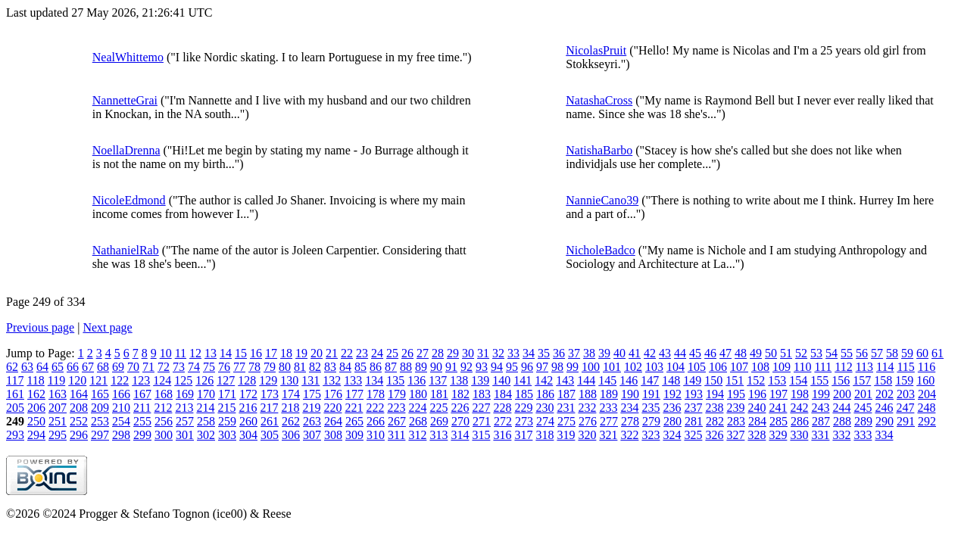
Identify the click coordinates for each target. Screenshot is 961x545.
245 (862, 407)
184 (503, 394)
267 (397, 421)
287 (821, 421)
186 (545, 394)
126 (204, 380)
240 (756, 407)
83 (330, 366)
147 (650, 380)
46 (710, 353)
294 (36, 434)
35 (544, 353)
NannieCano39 (602, 200)
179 (397, 394)
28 (438, 353)
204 (927, 394)
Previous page (40, 327)
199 (821, 394)
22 (347, 353)
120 (77, 380)
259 (227, 421)
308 (333, 434)
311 (396, 434)
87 (391, 366)
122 (120, 380)
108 (760, 366)
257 (185, 421)
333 (862, 434)
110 (802, 366)
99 (572, 366)
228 (502, 407)
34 (529, 353)
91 (451, 366)
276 (588, 421)
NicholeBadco (600, 250)
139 (480, 380)
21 (332, 353)
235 (650, 407)
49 (756, 353)
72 (164, 366)
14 (226, 353)
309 (354, 434)
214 (205, 407)
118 (35, 380)
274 (545, 421)
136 (416, 380)
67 (88, 366)
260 (248, 421)
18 (286, 353)
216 (248, 407)
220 (332, 407)
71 (148, 366)
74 (194, 366)
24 (377, 353)
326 (714, 434)
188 (588, 394)
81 (300, 366)
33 (513, 353)
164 (79, 394)
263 (312, 421)
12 (195, 353)
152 (756, 380)
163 (57, 394)
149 (692, 380)
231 (566, 407)
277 (609, 421)
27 (423, 353)
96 (527, 366)
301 (185, 434)
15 (241, 353)
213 (184, 407)
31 (483, 353)
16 (256, 353)
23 (362, 353)
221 (354, 407)
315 (481, 434)
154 (798, 380)
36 (559, 353)
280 (672, 421)
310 (376, 434)
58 (892, 353)
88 (406, 366)
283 (736, 421)
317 (523, 434)
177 (354, 394)
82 (315, 366)
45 (695, 353)
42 (650, 353)
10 (166, 353)
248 (926, 407)
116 (926, 366)
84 (345, 366)
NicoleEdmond (129, 200)
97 (542, 366)
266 (376, 421)
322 (629, 434)
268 (418, 421)
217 (269, 407)
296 (79, 434)
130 (289, 380)
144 (586, 380)
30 (468, 353)
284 (757, 421)
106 (718, 366)
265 (354, 421)
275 (566, 421)
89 (421, 366)
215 (226, 407)
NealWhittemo (128, 57)
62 (12, 366)
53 (816, 353)
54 (831, 353)
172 (248, 394)
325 (693, 434)
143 (565, 380)
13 (210, 353)
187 (566, 394)
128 (247, 380)
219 (311, 407)
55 (847, 353)
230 (544, 407)
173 (270, 394)
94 (497, 366)
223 (396, 407)
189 (609, 394)
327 (735, 434)
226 (460, 407)
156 (841, 380)
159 (904, 380)
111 (823, 366)
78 (254, 366)
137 (438, 380)
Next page (107, 327)
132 (332, 380)
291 (906, 421)
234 (629, 407)
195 (736, 394)
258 (206, 421)
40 (619, 353)
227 (481, 407)
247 (905, 407)
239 (735, 407)
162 (36, 394)
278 (630, 421)
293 (15, 434)
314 (460, 434)
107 (739, 366)
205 (15, 407)
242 (799, 407)
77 (239, 366)
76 (224, 366)
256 (163, 421)
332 (841, 434)
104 (675, 366)
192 (672, 394)
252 (79, 421)
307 (312, 434)
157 (862, 380)
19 (301, 353)
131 (310, 380)
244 (841, 407)
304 (248, 434)
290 (884, 421)
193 (694, 394)
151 (734, 380)
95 (512, 366)
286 (800, 421)
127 (226, 380)
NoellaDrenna (126, 150)
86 (376, 366)
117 (14, 380)
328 (756, 434)
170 (206, 394)
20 (316, 353)
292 (927, 421)
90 (436, 366)
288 (842, 421)
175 (312, 394)
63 (27, 366)
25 (392, 353)
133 (353, 380)
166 (121, 394)
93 (482, 366)
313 (438, 434)
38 (589, 353)
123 (141, 380)
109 (781, 366)
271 (482, 421)
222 (375, 407)
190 (630, 394)
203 (906, 394)
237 (693, 407)
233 (608, 407)
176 (333, 394)
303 (227, 434)
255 (142, 421)
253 (100, 421)
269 (439, 421)
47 (725, 353)
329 (778, 434)
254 (121, 421)
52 (801, 353)
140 (501, 380)
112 (843, 366)
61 (937, 353)
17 (271, 353)
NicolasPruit (596, 50)
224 (417, 407)
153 (777, 380)
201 (863, 394)
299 (142, 434)
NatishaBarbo (599, 150)
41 (635, 353)
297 (100, 434)
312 (417, 434)
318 (544, 434)
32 (498, 353)
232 (587, 407)
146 (628, 380)
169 (185, 394)
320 (587, 434)
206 (36, 407)
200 (842, 394)
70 (133, 366)
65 (57, 366)
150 (713, 380)
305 (270, 434)
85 (360, 366)
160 (925, 380)
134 (374, 380)
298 (121, 434)
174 (291, 394)
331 (820, 434)
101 (612, 366)
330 (799, 434)
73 (179, 366)
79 (270, 366)
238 (714, 407)
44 (680, 353)
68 (103, 366)
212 (163, 407)
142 (544, 380)
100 (591, 366)
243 (820, 407)
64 (42, 366)
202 (884, 394)
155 (819, 380)
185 (524, 394)
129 (268, 380)
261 (270, 421)
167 (142, 394)
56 (862, 353)
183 (482, 394)
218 (290, 407)
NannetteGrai (125, 100)
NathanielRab (125, 250)
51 (786, 353)
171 (227, 394)
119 (56, 380)
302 (206, 434)
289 (863, 421)
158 (883, 380)
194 (715, 394)
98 (557, 366)
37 (574, 353)
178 (376, 394)
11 (180, 353)
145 (607, 380)
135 (395, 380)
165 (100, 394)
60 (922, 353)
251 (57, 421)
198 (800, 394)
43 (665, 353)
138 (459, 380)
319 (566, 434)
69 (118, 366)
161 (15, 394)
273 (524, 421)
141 (522, 380)
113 (864, 366)
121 (98, 380)
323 (650, 434)
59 (907, 353)
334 (884, 434)
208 (79, 407)
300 (163, 434)
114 (885, 366)
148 (671, 380)
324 (672, 434)
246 (884, 407)
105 (697, 366)
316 (502, 434)
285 (778, 421)
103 (654, 366)
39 (604, 353)
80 (285, 366)
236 (672, 407)
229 (523, 407)
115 (905, 366)
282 (715, 421)
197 (778, 394)
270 (460, 421)
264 (333, 421)
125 (183, 380)
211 (142, 407)
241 (778, 407)
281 (694, 421)
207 (57, 407)
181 (439, 394)
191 (651, 394)
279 (651, 421)
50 (771, 353)
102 (633, 366)
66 (73, 366)
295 (57, 434)
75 (209, 366)
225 (438, 407)
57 (877, 353)
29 (453, 353)
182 (460, 394)
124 (162, 380)
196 (757, 394)
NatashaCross (599, 100)
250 (36, 421)
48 (741, 353)
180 (418, 394)
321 (608, 434)
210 (121, 407)
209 (100, 407)
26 (407, 353)
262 (291, 421)
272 (503, 421)
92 (466, 366)
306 (291, 434)
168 (163, 394)
